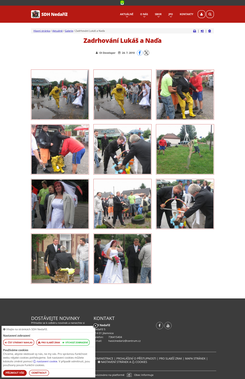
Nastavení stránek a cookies (122, 362)
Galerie (69, 31)
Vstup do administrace (96, 358)
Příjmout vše (15, 373)
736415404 (115, 337)
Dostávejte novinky (55, 318)
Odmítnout (39, 373)
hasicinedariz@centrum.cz (124, 341)
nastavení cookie (45, 361)
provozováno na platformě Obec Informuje (122, 375)
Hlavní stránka (41, 31)
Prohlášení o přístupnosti (136, 358)
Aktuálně (57, 31)
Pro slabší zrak (170, 358)
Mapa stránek (195, 358)
